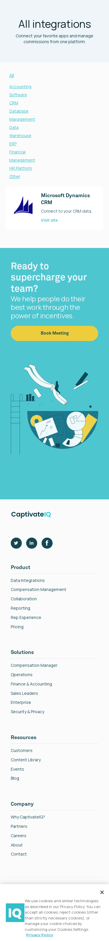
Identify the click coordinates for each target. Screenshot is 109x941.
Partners (19, 826)
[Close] (102, 892)
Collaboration (24, 599)
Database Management (22, 115)
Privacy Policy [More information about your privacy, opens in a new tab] (39, 934)
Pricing (17, 627)
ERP (13, 143)
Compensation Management (38, 589)
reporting (20, 608)
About (17, 845)
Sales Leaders (24, 693)
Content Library (26, 760)
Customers (22, 750)
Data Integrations (28, 580)
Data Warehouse (20, 131)
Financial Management (22, 156)
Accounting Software (20, 90)
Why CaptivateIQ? (28, 817)
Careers (18, 835)
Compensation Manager (34, 665)
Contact (19, 854)
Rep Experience (26, 617)
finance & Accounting (31, 684)
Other (14, 176)
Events (17, 769)
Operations (22, 674)
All (11, 75)
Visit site (49, 220)
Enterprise (21, 702)
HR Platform (20, 168)
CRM (13, 103)
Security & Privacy (27, 711)
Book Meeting (55, 339)
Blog (15, 778)
